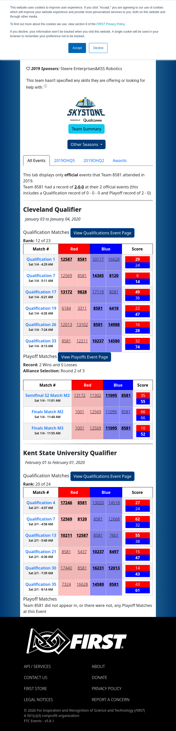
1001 (79, 411)
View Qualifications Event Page (102, 233)
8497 (114, 551)
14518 (114, 502)
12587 (66, 259)
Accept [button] (77, 48)
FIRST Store (35, 688)
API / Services (37, 666)
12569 (66, 275)
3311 (82, 308)
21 (40, 551)
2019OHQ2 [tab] (93, 160)
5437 (82, 551)
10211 (66, 535)
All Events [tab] (36, 160)
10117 (98, 259)
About (98, 666)
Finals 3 (47, 428)
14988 (114, 324)
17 (40, 292)
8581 (82, 259)
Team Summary (86, 129)
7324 (66, 584)
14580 (114, 341)
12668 (114, 519)
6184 (66, 308)
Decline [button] (98, 48)
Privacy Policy (111, 24)
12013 (66, 324)
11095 (111, 395)
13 (40, 535)
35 (40, 584)
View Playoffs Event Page (84, 357)
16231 (98, 568)
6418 (113, 308)
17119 (98, 292)
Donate (99, 677)
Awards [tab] (120, 160)
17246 (66, 502)
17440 (66, 568)
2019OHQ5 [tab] (64, 160)
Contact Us (35, 677)
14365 (98, 275)
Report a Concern (110, 699)
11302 (95, 395)
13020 (98, 502)
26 (40, 324)
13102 (82, 324)
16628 (114, 259)
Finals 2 (47, 411)
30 (40, 568)
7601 (114, 535)
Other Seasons (85, 144)
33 (40, 341)
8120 (113, 275)
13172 (66, 292)
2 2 (47, 395)
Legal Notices (38, 699)
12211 (82, 341)
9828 (82, 292)
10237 (98, 341)
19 (40, 308)
